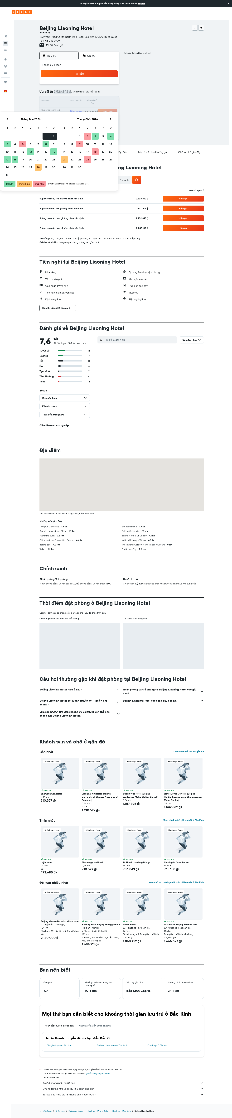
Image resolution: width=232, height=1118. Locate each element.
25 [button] (72, 116)
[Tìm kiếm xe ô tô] (5, 35)
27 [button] (87, 116)
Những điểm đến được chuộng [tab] (95, 1025)
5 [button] (80, 93)
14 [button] (95, 101)
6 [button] (87, 93)
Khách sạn (60, 1111)
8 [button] (103, 93)
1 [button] (102, 85)
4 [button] (72, 93)
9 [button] (110, 93)
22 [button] (103, 109)
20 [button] (87, 109)
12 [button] (80, 101)
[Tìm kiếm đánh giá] (140, 339)
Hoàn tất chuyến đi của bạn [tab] (59, 1025)
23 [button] (110, 109)
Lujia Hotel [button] (46, 862)
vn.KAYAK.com (45, 1111)
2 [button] (110, 85)
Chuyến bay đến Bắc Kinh (59, 1045)
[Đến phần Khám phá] (5, 44)
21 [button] (95, 109)
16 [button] (111, 101)
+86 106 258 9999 (49, 40)
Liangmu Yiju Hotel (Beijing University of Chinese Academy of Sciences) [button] (100, 797)
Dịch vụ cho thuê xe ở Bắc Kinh (112, 1045)
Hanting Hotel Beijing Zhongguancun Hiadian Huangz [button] (101, 926)
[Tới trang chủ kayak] (22, 12)
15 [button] (103, 101)
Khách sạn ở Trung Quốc (97, 1111)
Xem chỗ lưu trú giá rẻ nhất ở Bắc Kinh (183, 820)
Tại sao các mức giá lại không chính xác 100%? (123, 1094)
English (141, 3)
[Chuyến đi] (5, 67)
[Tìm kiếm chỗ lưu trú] (5, 28)
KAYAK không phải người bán (123, 1083)
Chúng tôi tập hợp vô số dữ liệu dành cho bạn (123, 1089)
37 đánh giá (56, 45)
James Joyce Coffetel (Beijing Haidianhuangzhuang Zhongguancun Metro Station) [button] (183, 797)
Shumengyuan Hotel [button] (51, 793)
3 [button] (64, 93)
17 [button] (64, 109)
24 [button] (64, 116)
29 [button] (103, 116)
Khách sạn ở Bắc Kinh (157, 1045)
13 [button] (87, 101)
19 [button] (80, 109)
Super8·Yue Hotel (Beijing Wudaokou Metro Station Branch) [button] (140, 795)
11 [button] (72, 101)
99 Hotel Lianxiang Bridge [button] (136, 862)
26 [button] (79, 116)
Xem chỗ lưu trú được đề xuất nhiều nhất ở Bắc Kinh (176, 882)
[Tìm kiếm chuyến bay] (5, 22)
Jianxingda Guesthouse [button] (176, 862)
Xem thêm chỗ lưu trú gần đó (188, 751)
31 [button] (64, 124)
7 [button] (95, 93)
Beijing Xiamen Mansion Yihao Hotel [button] (60, 921)
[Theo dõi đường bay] (5, 51)
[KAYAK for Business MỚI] (5, 58)
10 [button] (64, 101)
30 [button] (110, 116)
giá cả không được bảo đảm (98, 1073)
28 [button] (95, 116)
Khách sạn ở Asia (75, 1111)
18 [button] (72, 109)
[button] (228, 3)
